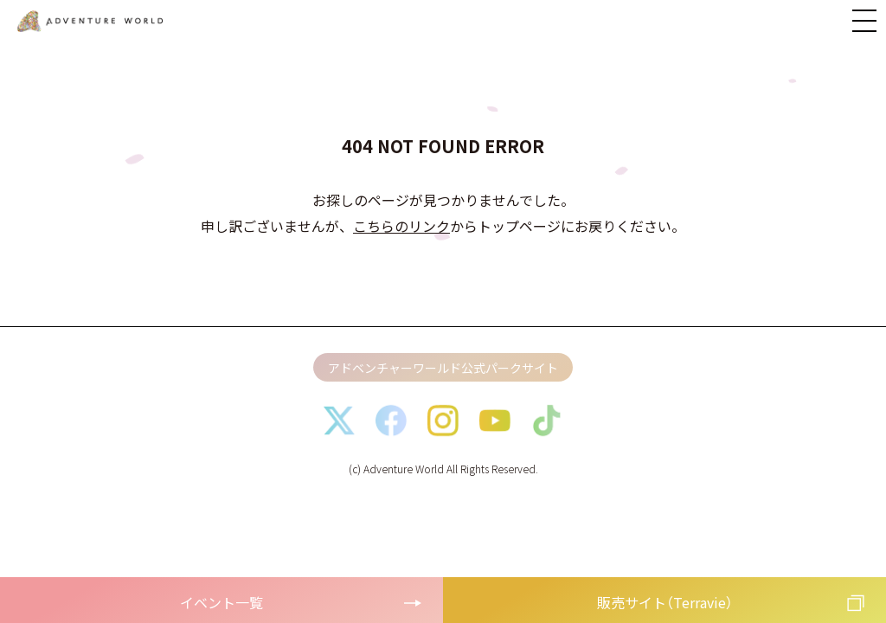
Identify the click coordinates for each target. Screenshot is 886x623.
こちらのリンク (401, 225)
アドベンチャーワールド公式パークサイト (443, 367)
